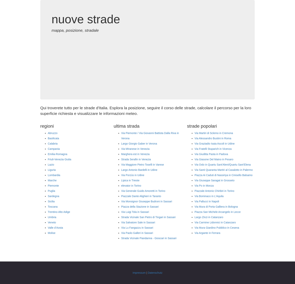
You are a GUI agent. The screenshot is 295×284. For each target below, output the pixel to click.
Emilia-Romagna (57, 154)
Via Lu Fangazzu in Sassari (137, 227)
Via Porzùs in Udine (132, 175)
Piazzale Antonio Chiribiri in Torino (214, 190)
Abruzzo (52, 133)
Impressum (139, 272)
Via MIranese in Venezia (135, 148)
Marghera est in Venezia (135, 154)
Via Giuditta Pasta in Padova (211, 154)
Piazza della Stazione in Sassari (140, 206)
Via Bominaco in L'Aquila (209, 196)
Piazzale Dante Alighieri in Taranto (141, 196)
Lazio (51, 164)
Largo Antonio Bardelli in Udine (139, 169)
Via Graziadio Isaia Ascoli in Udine (215, 143)
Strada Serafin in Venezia (136, 159)
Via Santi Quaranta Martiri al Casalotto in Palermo (224, 169)
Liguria (52, 169)
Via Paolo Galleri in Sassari (137, 232)
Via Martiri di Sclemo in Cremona (214, 133)
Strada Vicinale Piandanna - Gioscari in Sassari (148, 238)
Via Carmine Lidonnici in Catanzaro (215, 222)
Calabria (53, 143)
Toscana (53, 206)
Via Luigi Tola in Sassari (135, 211)
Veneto (52, 222)
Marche (52, 180)
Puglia (51, 190)
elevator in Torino (131, 185)
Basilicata (53, 138)
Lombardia (54, 175)
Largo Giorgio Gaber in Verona (139, 143)
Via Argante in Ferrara (207, 232)
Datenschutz (155, 272)
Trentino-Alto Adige (59, 211)
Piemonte (53, 185)
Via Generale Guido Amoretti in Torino (143, 190)
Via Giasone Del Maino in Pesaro (214, 159)
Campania (54, 148)
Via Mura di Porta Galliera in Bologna (216, 206)
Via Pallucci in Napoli (207, 201)
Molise (51, 232)
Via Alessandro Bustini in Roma (213, 138)
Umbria (52, 217)
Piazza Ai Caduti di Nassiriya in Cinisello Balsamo (223, 175)
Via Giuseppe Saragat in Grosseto (214, 180)
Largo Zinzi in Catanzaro (209, 217)
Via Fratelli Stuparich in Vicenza (213, 148)
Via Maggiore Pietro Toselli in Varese (142, 164)
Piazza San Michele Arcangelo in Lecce (218, 211)
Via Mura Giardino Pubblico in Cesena (217, 227)
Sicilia (51, 201)
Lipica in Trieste (130, 180)
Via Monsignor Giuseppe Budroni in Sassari (146, 201)
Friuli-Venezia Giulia (59, 159)
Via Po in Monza (204, 185)
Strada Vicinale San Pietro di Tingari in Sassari (148, 217)
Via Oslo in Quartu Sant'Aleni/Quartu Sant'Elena (223, 164)
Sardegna (53, 196)
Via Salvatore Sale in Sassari (138, 222)
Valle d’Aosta (55, 227)
